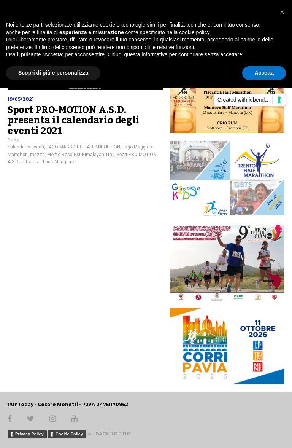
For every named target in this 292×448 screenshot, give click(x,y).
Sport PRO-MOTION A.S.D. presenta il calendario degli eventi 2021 (74, 120)
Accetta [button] (264, 73)
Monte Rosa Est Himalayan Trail (80, 154)
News (13, 139)
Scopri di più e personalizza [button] (53, 73)
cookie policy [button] (194, 32)
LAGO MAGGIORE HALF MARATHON (83, 147)
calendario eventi (26, 147)
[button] (282, 12)
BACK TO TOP (108, 434)
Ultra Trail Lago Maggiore (48, 161)
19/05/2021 (21, 99)
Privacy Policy (29, 434)
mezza (37, 154)
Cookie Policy (69, 434)
